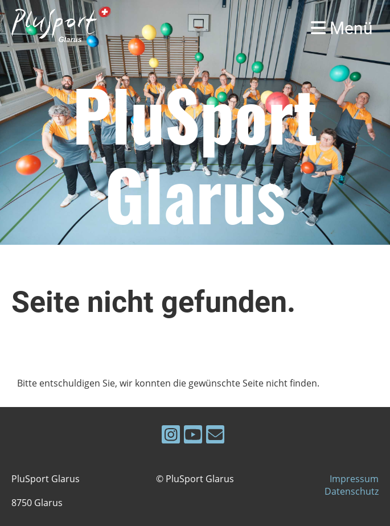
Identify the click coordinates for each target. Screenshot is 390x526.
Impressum (354, 478)
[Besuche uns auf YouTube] (193, 436)
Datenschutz (352, 491)
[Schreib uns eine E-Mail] (215, 436)
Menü (342, 28)
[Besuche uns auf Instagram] (171, 436)
